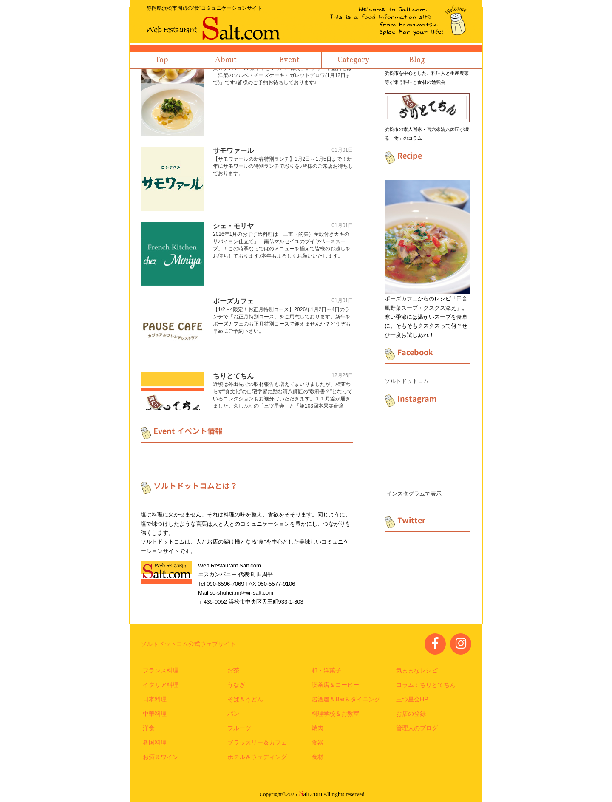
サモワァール (233, 150)
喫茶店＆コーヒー (335, 684)
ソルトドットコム (407, 381)
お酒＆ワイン (160, 757)
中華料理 (155, 713)
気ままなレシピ (417, 670)
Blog (417, 60)
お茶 (233, 670)
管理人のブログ (417, 728)
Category (353, 60)
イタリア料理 (160, 684)
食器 (317, 742)
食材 (317, 757)
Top (162, 60)
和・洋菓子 (326, 670)
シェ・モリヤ (233, 226)
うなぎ (236, 684)
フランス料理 (160, 670)
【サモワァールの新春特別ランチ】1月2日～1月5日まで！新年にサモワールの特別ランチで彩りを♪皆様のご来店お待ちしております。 (283, 166)
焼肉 (317, 728)
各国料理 (155, 742)
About (226, 60)
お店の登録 (411, 713)
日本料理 (155, 699)
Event (289, 60)
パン (233, 713)
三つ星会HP (412, 699)
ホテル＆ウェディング (257, 757)
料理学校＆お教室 (335, 713)
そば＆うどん (245, 699)
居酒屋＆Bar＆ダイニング (346, 699)
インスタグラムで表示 (414, 493)
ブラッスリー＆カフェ (257, 742)
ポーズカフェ (233, 301)
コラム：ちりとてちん (426, 684)
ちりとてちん (233, 376)
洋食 (149, 728)
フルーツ (239, 728)
